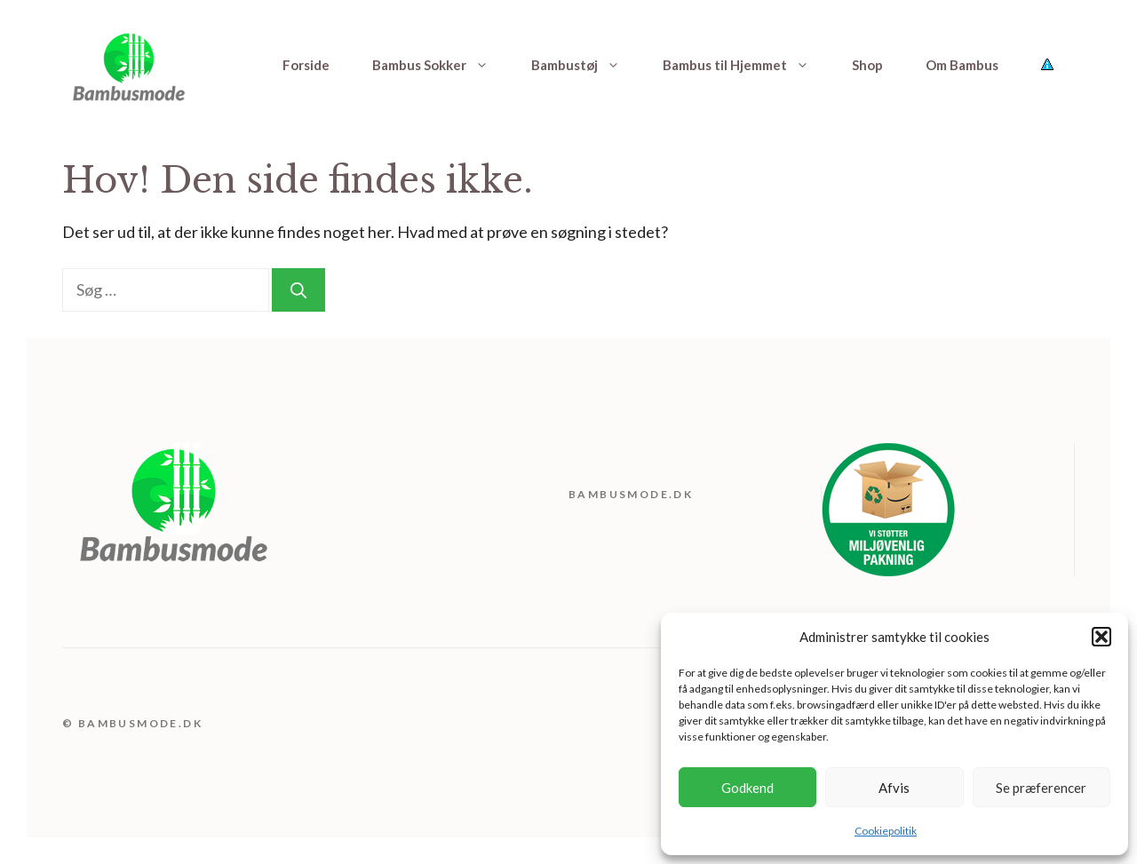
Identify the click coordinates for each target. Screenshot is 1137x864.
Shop (867, 65)
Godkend (747, 788)
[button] (1101, 637)
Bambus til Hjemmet (747, 64)
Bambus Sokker (441, 64)
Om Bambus (962, 65)
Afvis (894, 788)
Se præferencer (1041, 788)
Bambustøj (586, 64)
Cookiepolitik (886, 830)
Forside (306, 65)
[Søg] (298, 290)
